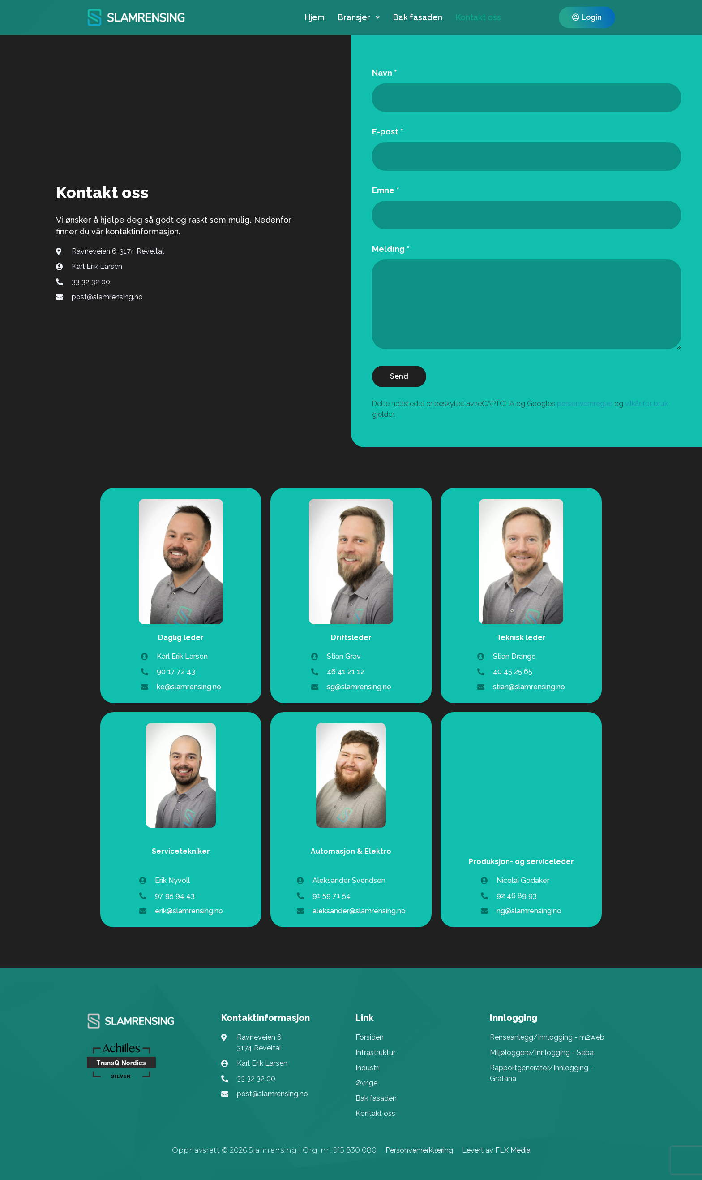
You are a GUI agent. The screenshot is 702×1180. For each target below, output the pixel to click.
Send (399, 376)
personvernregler (584, 403)
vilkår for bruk (646, 403)
